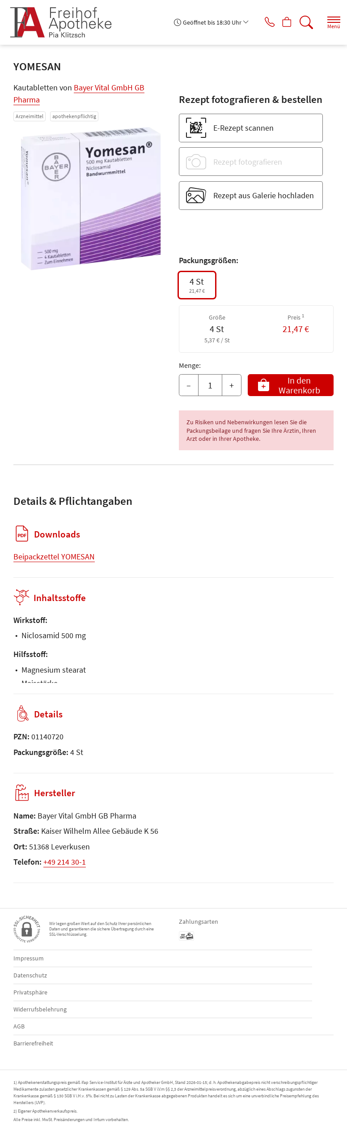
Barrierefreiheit (33, 1043)
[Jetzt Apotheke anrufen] (262, 22)
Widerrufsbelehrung (40, 1009)
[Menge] (210, 385)
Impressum (28, 958)
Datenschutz (30, 975)
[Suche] (304, 22)
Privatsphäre (30, 992)
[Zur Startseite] (65, 22)
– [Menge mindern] (188, 385)
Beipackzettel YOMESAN (54, 556)
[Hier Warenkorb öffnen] (283, 22)
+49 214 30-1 (64, 862)
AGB (19, 1026)
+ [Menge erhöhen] (231, 385)
